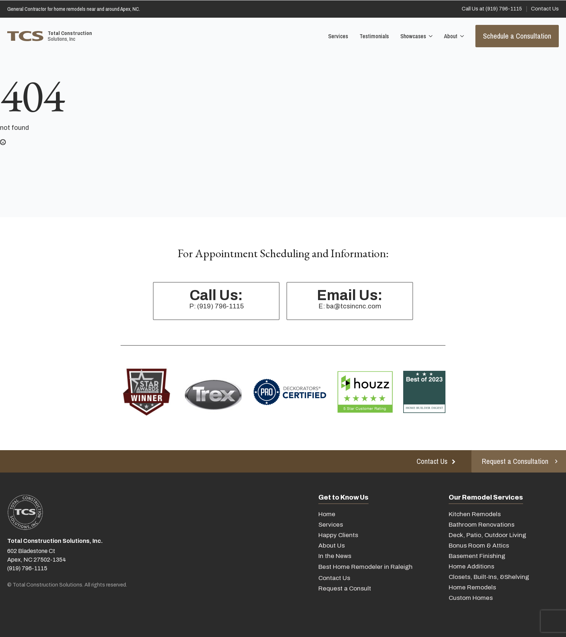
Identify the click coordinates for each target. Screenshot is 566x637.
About (450, 36)
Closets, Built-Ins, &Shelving (489, 577)
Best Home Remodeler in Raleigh (365, 566)
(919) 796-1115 (27, 568)
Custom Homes (471, 598)
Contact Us (334, 578)
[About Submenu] (461, 36)
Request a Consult (344, 588)
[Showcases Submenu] (430, 36)
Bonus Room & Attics (479, 545)
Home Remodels (472, 587)
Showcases (413, 36)
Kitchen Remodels (475, 514)
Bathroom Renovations (481, 525)
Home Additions (471, 566)
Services (338, 36)
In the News (334, 556)
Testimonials (374, 36)
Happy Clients (338, 535)
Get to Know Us (343, 497)
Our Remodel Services (486, 497)
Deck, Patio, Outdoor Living (487, 535)
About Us (331, 545)
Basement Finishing (477, 556)
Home (326, 514)
